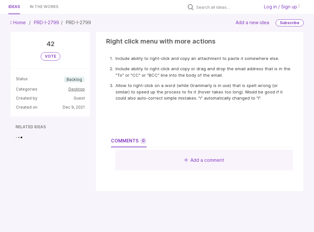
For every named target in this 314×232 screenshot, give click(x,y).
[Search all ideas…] (226, 7)
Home (18, 22)
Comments (129, 141)
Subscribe (289, 22)
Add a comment (204, 160)
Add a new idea (252, 22)
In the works (44, 6)
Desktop (76, 89)
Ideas (14, 6)
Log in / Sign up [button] (282, 6)
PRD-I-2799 (46, 22)
